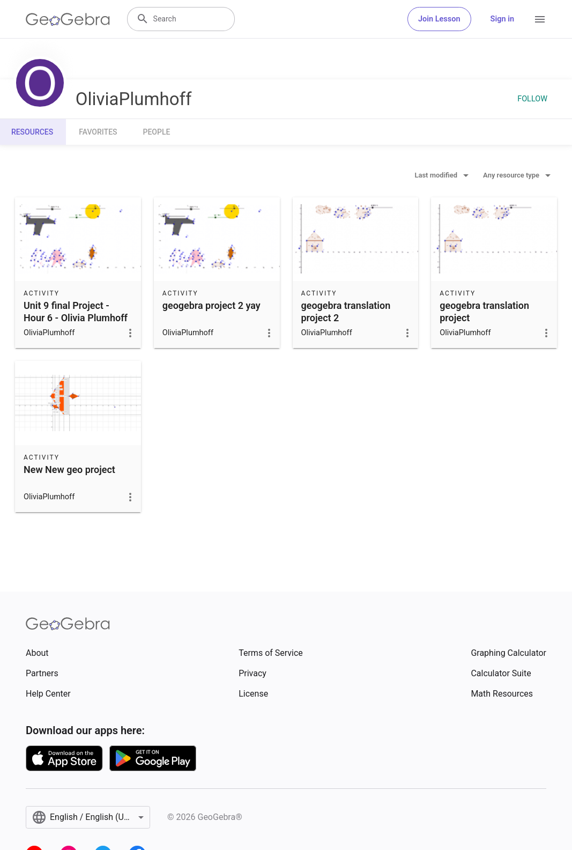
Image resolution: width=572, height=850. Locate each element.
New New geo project (69, 469)
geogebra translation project (484, 311)
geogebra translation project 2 (346, 311)
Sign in (502, 19)
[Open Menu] (539, 19)
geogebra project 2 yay (211, 305)
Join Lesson (439, 19)
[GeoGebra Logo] (68, 19)
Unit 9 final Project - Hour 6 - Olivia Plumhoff (76, 311)
